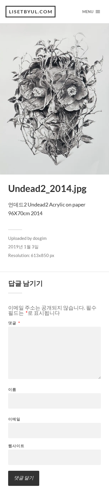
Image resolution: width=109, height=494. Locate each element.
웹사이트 (16, 446)
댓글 (14, 323)
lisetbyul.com (31, 11)
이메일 (14, 419)
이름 (12, 389)
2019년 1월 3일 (23, 246)
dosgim (40, 238)
